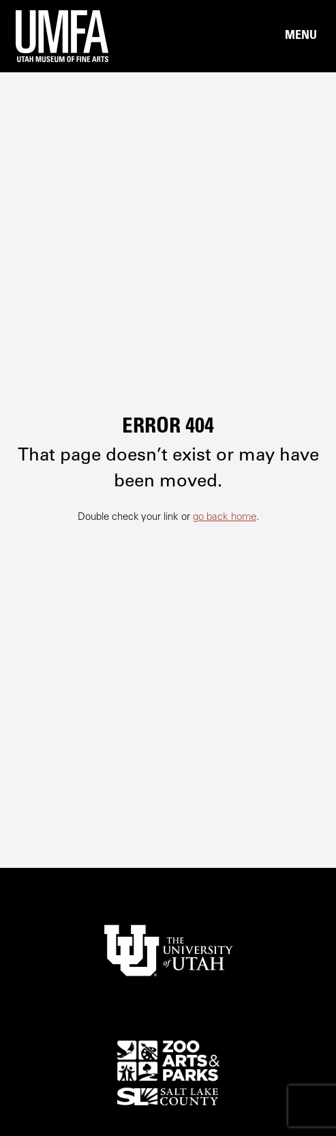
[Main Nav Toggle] (300, 36)
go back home (224, 517)
